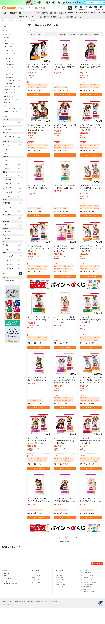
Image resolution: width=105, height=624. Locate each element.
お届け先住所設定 (87, 580)
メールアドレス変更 (88, 577)
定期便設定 (60, 577)
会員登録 (6, 573)
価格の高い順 (96, 34)
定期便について (36, 577)
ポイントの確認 (87, 587)
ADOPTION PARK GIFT (74, 13)
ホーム (5, 570)
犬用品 (4, 13)
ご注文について (36, 575)
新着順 (81, 34)
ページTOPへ (97, 563)
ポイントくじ (60, 587)
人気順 (77, 34)
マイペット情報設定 (88, 584)
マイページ (59, 570)
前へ (55, 538)
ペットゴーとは (36, 573)
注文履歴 (59, 575)
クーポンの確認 (61, 584)
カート (59, 573)
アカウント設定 (86, 570)
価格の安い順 (88, 34)
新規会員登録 (85, 13)
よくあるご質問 (101, 13)
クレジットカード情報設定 (89, 582)
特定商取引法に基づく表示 (23, 601)
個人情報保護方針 (55, 601)
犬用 (4, 26)
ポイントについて (36, 582)
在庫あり (31, 30)
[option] (52, 2)
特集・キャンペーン (25, 13)
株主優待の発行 (87, 589)
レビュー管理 (60, 580)
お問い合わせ (7, 581)
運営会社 (5, 601)
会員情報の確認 (87, 573)
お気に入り (60, 582)
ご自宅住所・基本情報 (88, 575)
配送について (35, 580)
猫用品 (12, 13)
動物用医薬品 (62, 13)
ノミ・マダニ (36, 13)
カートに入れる (39, 94)
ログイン (93, 13)
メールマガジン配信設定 (89, 591)
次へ (74, 538)
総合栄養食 (53, 13)
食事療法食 (44, 13)
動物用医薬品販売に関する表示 (40, 601)
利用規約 (11, 601)
